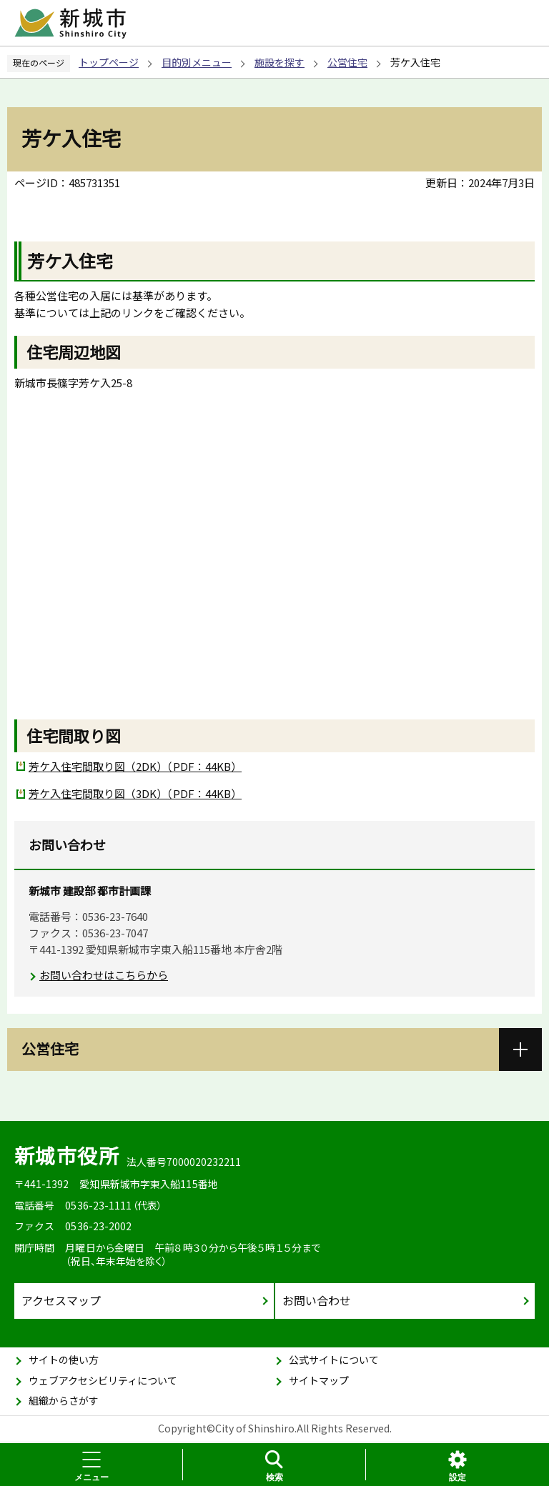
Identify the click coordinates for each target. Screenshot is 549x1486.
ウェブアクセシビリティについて (103, 1380)
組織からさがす (64, 1400)
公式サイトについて (334, 1359)
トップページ (109, 62)
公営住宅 (347, 62)
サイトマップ (319, 1380)
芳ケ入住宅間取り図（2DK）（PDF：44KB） (135, 766)
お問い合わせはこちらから (103, 974)
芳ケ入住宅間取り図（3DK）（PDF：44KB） (135, 793)
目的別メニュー (197, 62)
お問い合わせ (316, 1300)
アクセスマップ (61, 1300)
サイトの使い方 (64, 1359)
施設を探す (279, 62)
